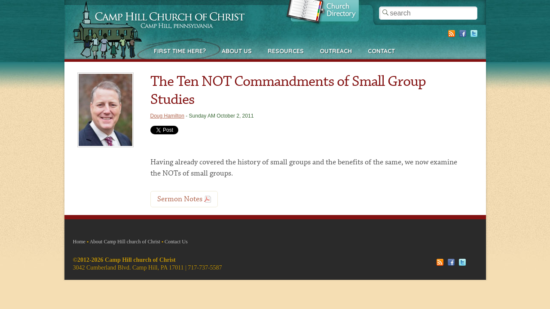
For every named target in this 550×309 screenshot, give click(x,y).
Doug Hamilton (167, 116)
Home (79, 242)
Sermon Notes (179, 199)
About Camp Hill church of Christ (124, 242)
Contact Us (176, 242)
